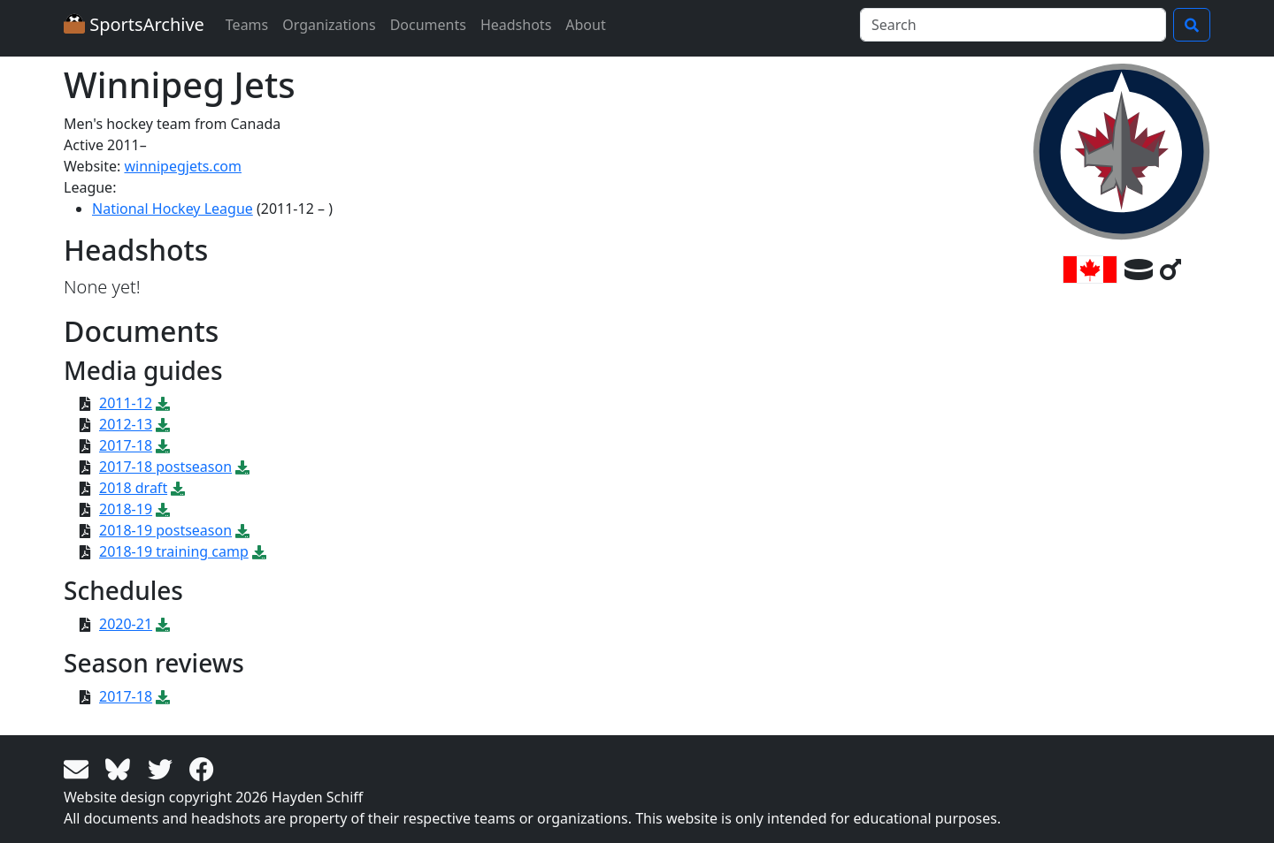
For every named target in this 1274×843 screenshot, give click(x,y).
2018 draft (133, 487)
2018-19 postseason (165, 530)
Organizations (328, 24)
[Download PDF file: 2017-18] (163, 445)
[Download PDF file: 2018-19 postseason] (242, 530)
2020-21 (125, 624)
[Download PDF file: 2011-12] (163, 403)
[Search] (1013, 25)
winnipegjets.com (183, 166)
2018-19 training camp (174, 551)
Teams (247, 24)
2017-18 (125, 445)
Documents (428, 24)
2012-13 (125, 424)
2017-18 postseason (165, 466)
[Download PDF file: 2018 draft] (178, 487)
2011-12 (125, 403)
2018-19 (125, 509)
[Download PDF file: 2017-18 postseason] (242, 466)
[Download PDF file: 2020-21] (163, 623)
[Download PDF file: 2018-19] (163, 509)
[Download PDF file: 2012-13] (163, 424)
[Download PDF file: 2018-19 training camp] (259, 551)
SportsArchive (134, 24)
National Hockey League (172, 208)
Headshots (515, 24)
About (585, 24)
